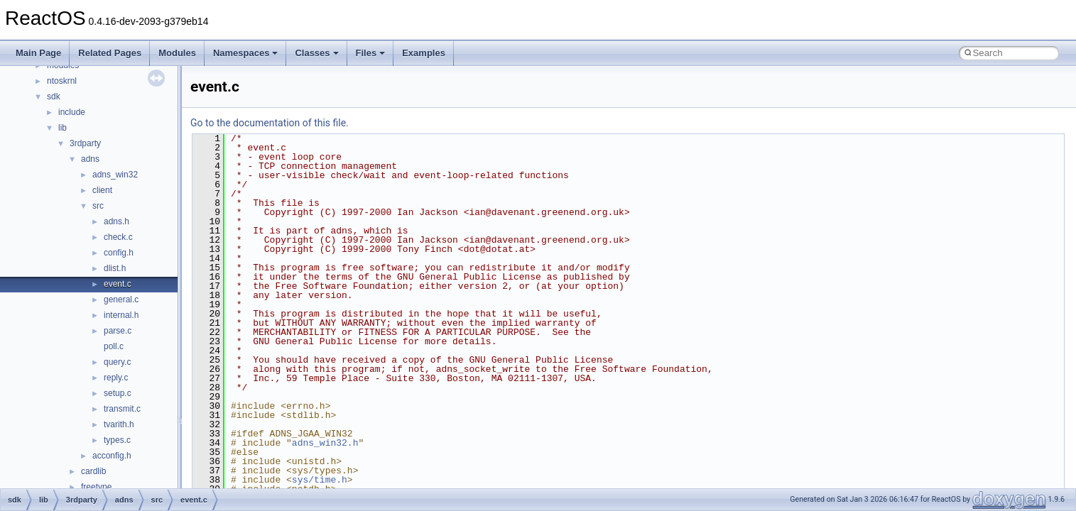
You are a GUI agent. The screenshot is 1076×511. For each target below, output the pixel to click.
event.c (117, 284)
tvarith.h (119, 424)
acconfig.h (111, 456)
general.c (121, 299)
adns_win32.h (325, 442)
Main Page (38, 53)
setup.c (117, 393)
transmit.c (122, 409)
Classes (316, 53)
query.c (117, 362)
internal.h (121, 315)
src (98, 206)
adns (90, 159)
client (102, 190)
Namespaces (245, 53)
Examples (423, 53)
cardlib (93, 471)
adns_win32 (115, 175)
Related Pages (109, 53)
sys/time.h (319, 479)
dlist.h (115, 268)
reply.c (116, 378)
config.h (119, 253)
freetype (96, 487)
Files (371, 53)
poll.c (114, 346)
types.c (117, 440)
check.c (118, 237)
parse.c (117, 331)
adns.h (116, 221)
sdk (53, 96)
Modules (177, 53)
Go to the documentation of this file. (269, 122)
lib (62, 128)
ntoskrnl (62, 81)
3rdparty (85, 143)
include (71, 112)
